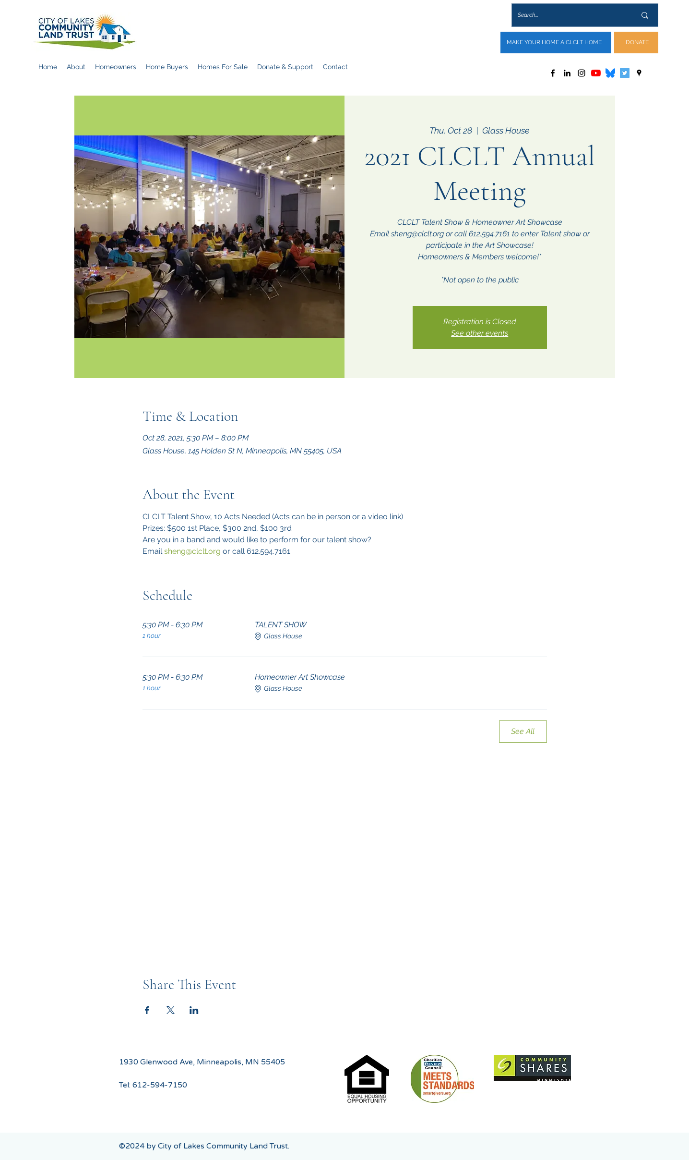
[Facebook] (553, 73)
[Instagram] (581, 73)
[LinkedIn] (567, 73)
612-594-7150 (159, 1085)
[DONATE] (636, 42)
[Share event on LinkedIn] (194, 1010)
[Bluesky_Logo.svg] (610, 73)
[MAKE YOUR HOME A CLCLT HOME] (555, 42)
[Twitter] (625, 73)
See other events (479, 333)
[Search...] (569, 15)
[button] (76, 67)
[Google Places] (639, 73)
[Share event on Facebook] (147, 1010)
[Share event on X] (170, 1010)
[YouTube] (596, 73)
